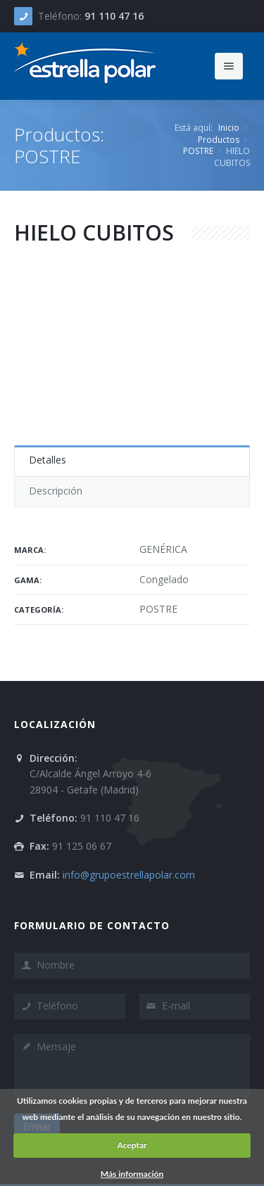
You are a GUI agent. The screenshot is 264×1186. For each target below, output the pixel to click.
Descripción (55, 490)
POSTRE (198, 151)
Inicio (228, 128)
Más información (132, 1173)
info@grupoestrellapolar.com (129, 874)
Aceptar (131, 1145)
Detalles (47, 459)
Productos (218, 140)
